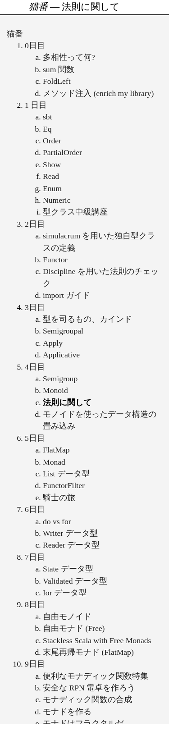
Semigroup (60, 378)
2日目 (35, 223)
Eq (47, 128)
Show (52, 164)
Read (51, 176)
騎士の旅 (59, 497)
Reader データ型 (71, 544)
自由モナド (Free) (74, 628)
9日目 (35, 663)
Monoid (55, 390)
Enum (52, 188)
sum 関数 (58, 69)
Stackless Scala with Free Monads (97, 640)
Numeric (57, 200)
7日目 (35, 557)
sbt (47, 116)
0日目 (35, 45)
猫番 (15, 33)
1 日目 (36, 105)
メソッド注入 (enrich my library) (98, 93)
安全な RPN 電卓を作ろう (89, 687)
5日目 (35, 438)
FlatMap (56, 449)
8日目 (35, 604)
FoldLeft (57, 81)
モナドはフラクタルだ (83, 723)
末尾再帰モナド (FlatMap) (88, 652)
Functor (55, 259)
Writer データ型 (70, 533)
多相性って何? (69, 57)
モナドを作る (67, 711)
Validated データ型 (75, 580)
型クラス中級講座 (75, 211)
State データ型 (68, 568)
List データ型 (66, 473)
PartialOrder (62, 152)
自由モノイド (67, 616)
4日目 (35, 366)
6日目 (35, 509)
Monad (54, 461)
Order (52, 140)
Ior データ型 (65, 592)
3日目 (35, 307)
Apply (53, 342)
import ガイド (66, 295)
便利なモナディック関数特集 (95, 676)
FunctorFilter (64, 485)
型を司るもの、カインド (87, 319)
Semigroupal (63, 330)
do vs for (57, 521)
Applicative (61, 354)
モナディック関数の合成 (87, 699)
